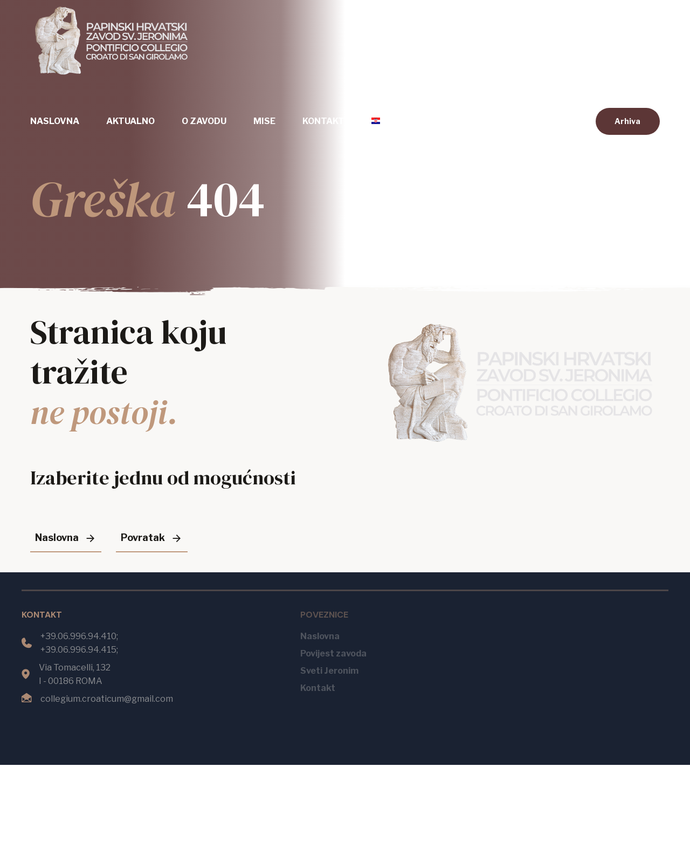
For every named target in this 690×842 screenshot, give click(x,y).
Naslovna (54, 121)
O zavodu (204, 121)
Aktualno (130, 121)
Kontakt (323, 121)
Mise (264, 121)
